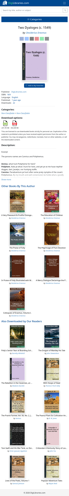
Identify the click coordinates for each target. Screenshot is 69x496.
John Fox (53, 451)
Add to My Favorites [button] (34, 85)
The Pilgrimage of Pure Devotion (52, 248)
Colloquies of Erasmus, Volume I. (17, 313)
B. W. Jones (53, 418)
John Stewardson (53, 353)
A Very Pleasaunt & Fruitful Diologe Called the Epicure (24, 215)
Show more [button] (6, 179)
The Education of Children (52, 215)
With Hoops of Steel (51, 383)
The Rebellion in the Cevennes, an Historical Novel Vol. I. (25, 383)
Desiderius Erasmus (36, 32)
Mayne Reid (53, 483)
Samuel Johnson (18, 483)
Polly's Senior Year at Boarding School (17, 350)
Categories (34, 19)
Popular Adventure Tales (51, 480)
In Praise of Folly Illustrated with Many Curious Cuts (23, 280)
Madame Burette (18, 386)
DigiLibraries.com (18, 92)
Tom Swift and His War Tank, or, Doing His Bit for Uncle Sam (26, 448)
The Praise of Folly (17, 248)
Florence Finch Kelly (53, 386)
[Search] (32, 10)
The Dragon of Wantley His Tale (51, 350)
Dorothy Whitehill (18, 353)
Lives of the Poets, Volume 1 (17, 480)
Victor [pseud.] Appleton (18, 451)
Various (18, 418)
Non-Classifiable (8, 113)
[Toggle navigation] (64, 3)
